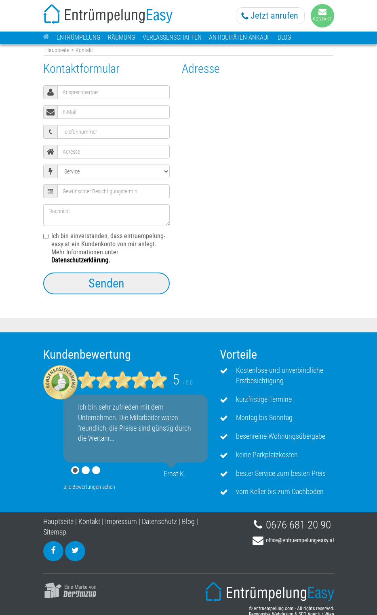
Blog (188, 521)
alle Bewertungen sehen (89, 487)
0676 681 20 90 (298, 524)
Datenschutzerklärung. (80, 260)
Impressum (121, 521)
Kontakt (89, 521)
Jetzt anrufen (274, 16)
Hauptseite (57, 50)
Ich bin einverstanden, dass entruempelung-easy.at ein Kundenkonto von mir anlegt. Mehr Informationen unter (104, 248)
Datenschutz (159, 521)
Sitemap (54, 532)
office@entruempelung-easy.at (300, 540)
